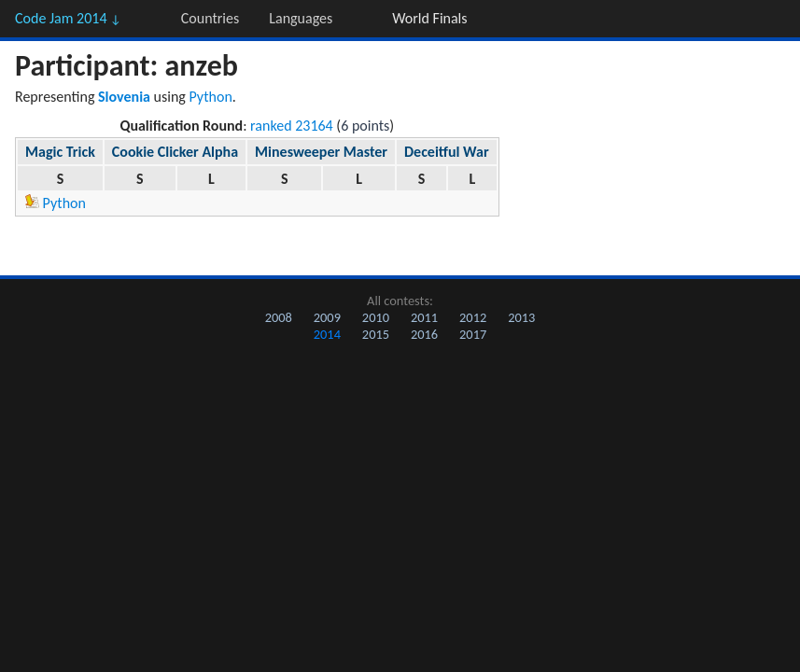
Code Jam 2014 (68, 18)
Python (210, 96)
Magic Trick (60, 152)
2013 (521, 317)
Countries (210, 18)
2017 (472, 334)
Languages (300, 18)
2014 (327, 334)
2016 (424, 334)
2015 (375, 334)
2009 (327, 317)
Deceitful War (446, 152)
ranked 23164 (291, 125)
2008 (278, 317)
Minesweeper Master (321, 152)
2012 (472, 317)
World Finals (429, 18)
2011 (424, 317)
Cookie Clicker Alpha (175, 152)
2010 (375, 317)
